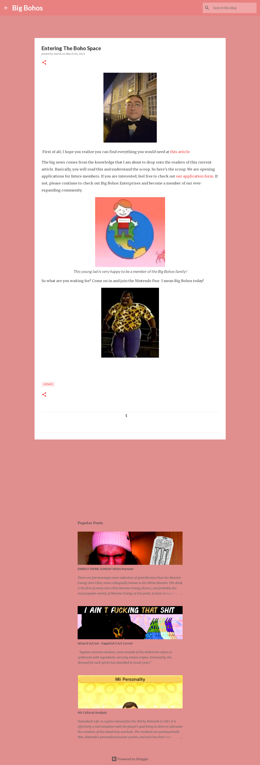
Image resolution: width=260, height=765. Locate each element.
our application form (194, 176)
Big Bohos (27, 7)
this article (180, 152)
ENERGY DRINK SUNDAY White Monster (106, 569)
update (48, 384)
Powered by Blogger (130, 759)
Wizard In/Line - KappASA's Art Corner (105, 643)
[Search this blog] (234, 8)
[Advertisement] (130, 476)
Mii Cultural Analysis (92, 712)
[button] (44, 63)
